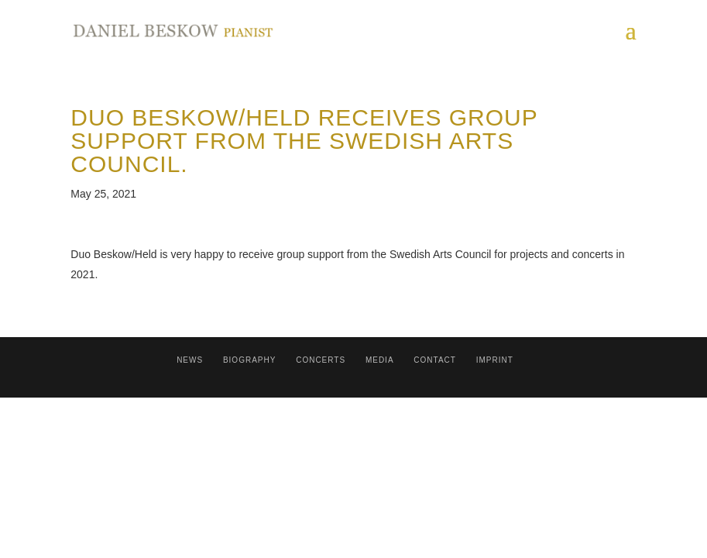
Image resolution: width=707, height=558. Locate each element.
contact (435, 360)
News (190, 360)
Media (380, 360)
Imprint (494, 360)
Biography (249, 360)
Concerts (320, 360)
